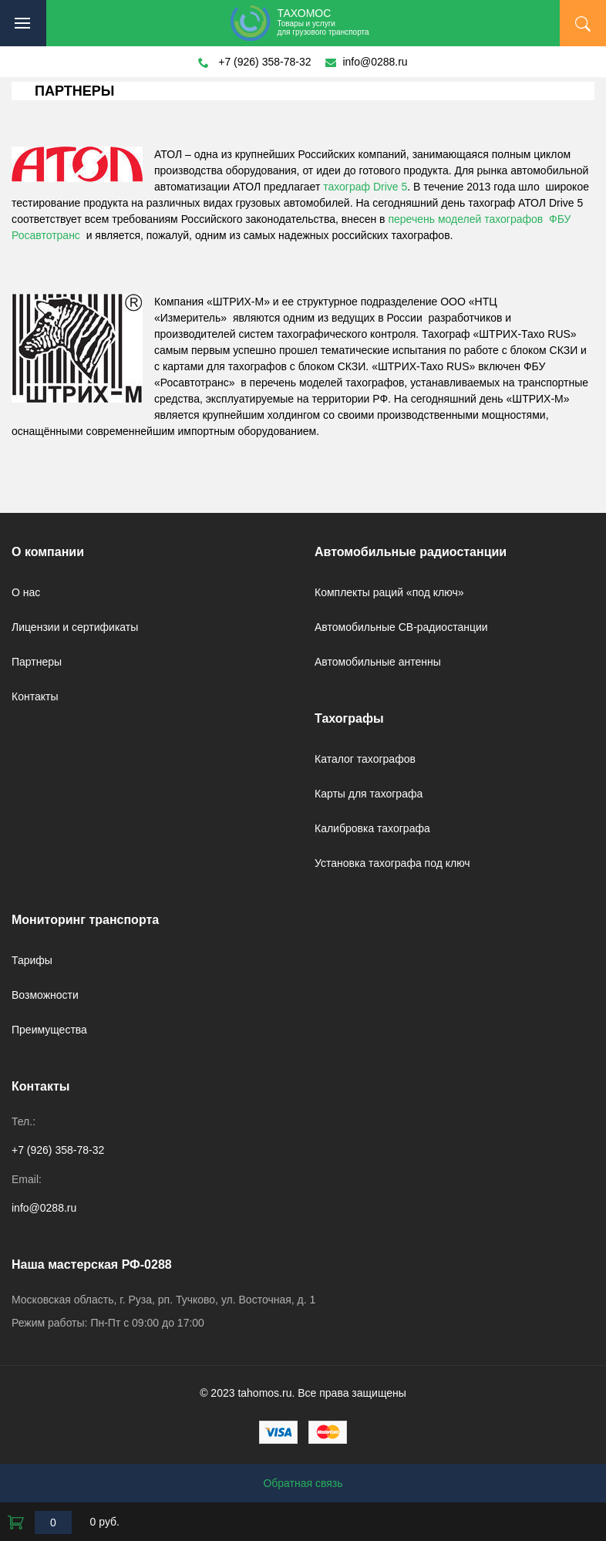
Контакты (35, 696)
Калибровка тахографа (372, 828)
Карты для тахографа (369, 793)
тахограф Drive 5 (365, 186)
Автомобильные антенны (378, 662)
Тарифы (32, 960)
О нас (26, 592)
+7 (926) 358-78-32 (264, 62)
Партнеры (37, 662)
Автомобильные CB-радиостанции (401, 627)
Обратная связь (302, 1483)
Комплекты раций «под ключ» (389, 592)
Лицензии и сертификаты (75, 627)
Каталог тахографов (365, 759)
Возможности (45, 995)
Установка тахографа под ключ (392, 863)
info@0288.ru (374, 62)
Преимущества (49, 1029)
